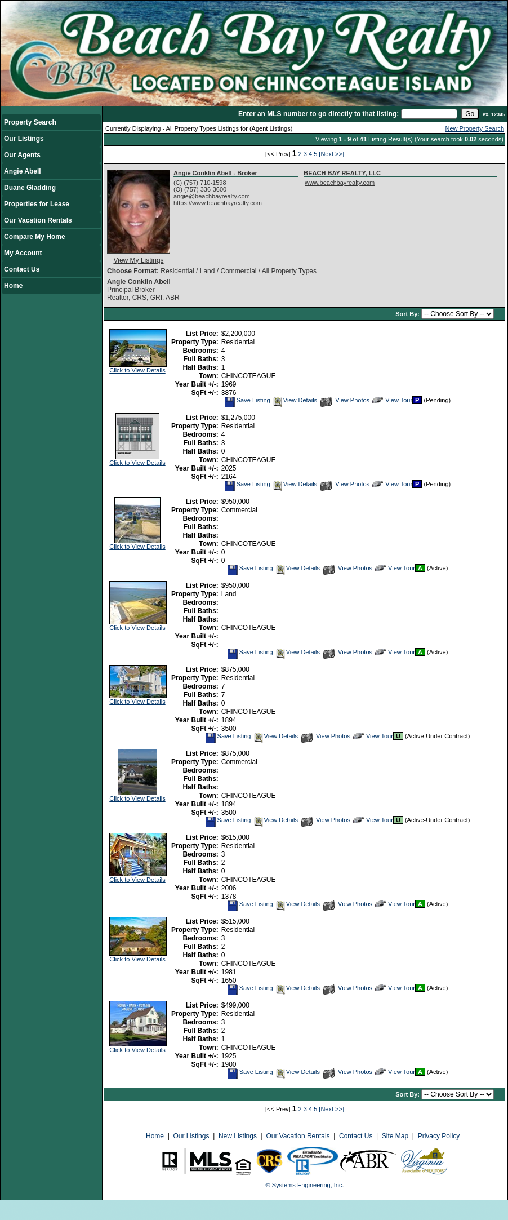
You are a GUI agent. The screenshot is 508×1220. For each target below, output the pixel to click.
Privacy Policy (439, 1136)
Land (207, 271)
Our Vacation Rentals (38, 220)
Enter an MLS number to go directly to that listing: (318, 114)
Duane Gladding (30, 188)
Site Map (395, 1136)
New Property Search (474, 128)
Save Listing (247, 400)
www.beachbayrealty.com (340, 182)
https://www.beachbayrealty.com (217, 202)
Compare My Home (34, 237)
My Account (23, 253)
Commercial (238, 271)
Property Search (30, 122)
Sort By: (408, 313)
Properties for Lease (36, 204)
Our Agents (22, 155)
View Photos (344, 400)
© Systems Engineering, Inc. (305, 1185)
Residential (177, 271)
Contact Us (21, 269)
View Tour (392, 400)
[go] (470, 113)
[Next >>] (331, 153)
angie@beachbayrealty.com (211, 196)
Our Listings (24, 139)
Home (13, 286)
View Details (294, 400)
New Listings (238, 1136)
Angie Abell (22, 171)
